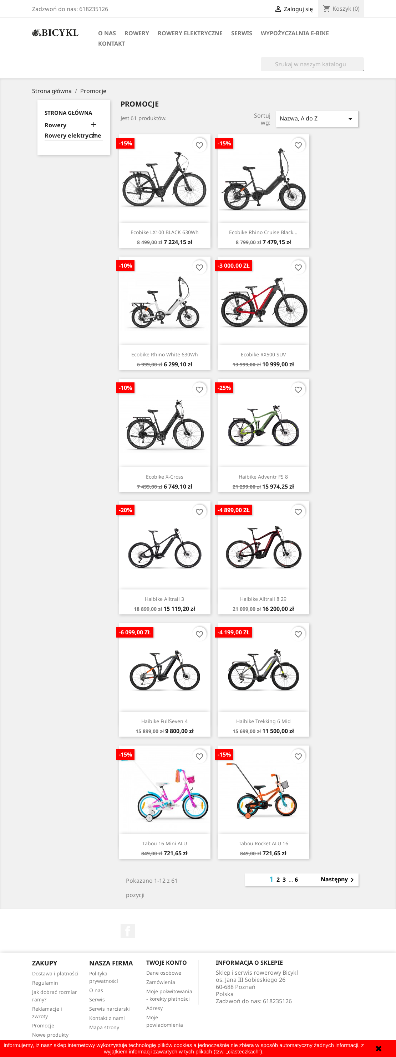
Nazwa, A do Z (317, 118)
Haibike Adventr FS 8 (263, 476)
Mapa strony (104, 1027)
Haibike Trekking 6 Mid (263, 721)
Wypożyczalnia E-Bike (295, 33)
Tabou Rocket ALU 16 (263, 843)
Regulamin (45, 982)
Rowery (137, 33)
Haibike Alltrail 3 (164, 598)
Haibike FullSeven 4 (164, 721)
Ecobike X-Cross (164, 476)
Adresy (154, 1008)
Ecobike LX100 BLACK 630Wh (165, 232)
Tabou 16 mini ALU (164, 843)
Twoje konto (166, 962)
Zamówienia (160, 982)
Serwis (241, 33)
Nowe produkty (50, 1034)
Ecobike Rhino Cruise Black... (263, 232)
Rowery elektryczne (190, 33)
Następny (338, 880)
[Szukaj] (312, 64)
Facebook (128, 931)
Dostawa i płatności (55, 973)
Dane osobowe (163, 972)
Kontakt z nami (107, 1018)
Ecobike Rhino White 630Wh (164, 354)
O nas (107, 33)
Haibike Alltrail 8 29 (263, 598)
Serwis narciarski (109, 1008)
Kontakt (111, 43)
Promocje (43, 1025)
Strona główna (68, 112)
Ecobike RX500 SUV (263, 354)
